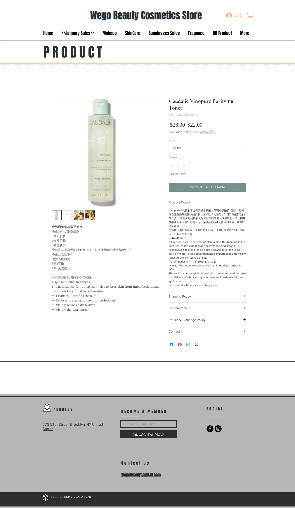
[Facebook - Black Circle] (209, 428)
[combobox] (207, 148)
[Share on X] (196, 344)
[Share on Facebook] (171, 344)
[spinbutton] (178, 165)
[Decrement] (172, 165)
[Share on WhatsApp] (188, 344)
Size (173, 140)
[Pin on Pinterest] (179, 344)
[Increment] (185, 165)
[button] (250, 15)
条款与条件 (208, 132)
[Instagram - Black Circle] (218, 428)
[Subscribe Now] (148, 434)
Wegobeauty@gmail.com (141, 475)
